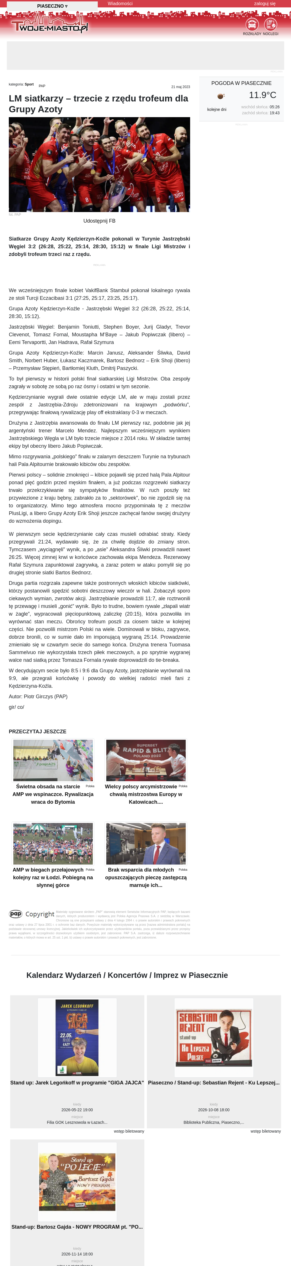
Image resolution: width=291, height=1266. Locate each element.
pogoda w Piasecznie (241, 83)
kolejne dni (216, 109)
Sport (29, 84)
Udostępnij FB (99, 221)
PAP (42, 86)
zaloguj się (265, 3)
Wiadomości (120, 3)
